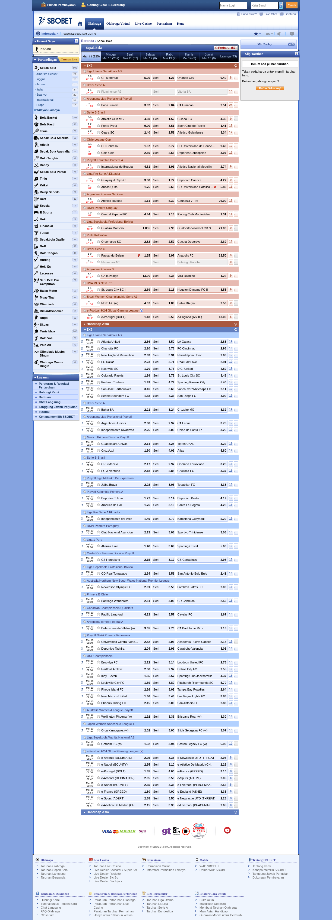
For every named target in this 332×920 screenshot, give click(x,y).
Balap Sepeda (55, 192)
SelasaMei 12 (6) (150, 56)
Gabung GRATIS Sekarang (106, 5)
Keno (180, 23)
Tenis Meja (55, 331)
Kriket (55, 185)
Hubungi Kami (49, 392)
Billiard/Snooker (55, 311)
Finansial (55, 226)
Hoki (55, 219)
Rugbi (55, 318)
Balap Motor (55, 291)
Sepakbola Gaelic (55, 239)
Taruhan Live (69, 59)
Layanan (43, 377)
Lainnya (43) (228, 56)
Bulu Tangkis (55, 158)
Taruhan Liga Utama (160, 900)
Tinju (55, 179)
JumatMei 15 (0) (209, 56)
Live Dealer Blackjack (108, 881)
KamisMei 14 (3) (189, 56)
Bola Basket (55, 118)
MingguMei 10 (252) (110, 56)
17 (230, 132)
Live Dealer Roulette (107, 873)
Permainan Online (158, 866)
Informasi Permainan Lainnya (166, 870)
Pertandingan (47, 59)
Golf (55, 246)
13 (230, 484)
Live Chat (271, 14)
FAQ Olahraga (50, 911)
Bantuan (290, 14)
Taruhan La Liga (157, 903)
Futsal (55, 233)
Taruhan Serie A (157, 907)
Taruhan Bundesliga (160, 911)
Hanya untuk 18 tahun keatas (113, 915)
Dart (55, 199)
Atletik (55, 145)
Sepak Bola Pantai (55, 172)
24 (230, 104)
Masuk (292, 5)
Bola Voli (55, 338)
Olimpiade (55, 304)
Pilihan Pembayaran (61, 5)
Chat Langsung (50, 402)
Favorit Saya (46, 41)
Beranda (80, 24)
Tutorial (44, 411)
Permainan (164, 23)
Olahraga (94, 23)
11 (230, 186)
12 (230, 125)
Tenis (55, 131)
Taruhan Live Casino (107, 866)
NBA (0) (45, 48)
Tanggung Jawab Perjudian (58, 407)
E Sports (55, 212)
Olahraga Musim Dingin (55, 363)
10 (230, 91)
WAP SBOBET (209, 866)
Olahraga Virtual (118, 23)
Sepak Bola (55, 68)
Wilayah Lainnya (48, 110)
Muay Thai (55, 297)
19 (230, 341)
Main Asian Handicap (213, 911)
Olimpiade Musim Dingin (55, 353)
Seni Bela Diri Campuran (55, 281)
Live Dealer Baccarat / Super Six (115, 870)
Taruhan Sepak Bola (54, 870)
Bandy (55, 165)
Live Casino (143, 23)
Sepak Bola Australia (55, 151)
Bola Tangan (55, 253)
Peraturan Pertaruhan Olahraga (114, 900)
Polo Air (55, 345)
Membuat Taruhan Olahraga (218, 907)
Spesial (55, 206)
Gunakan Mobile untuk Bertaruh (221, 915)
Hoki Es (55, 267)
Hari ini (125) (91, 56)
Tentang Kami (261, 866)
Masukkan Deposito (213, 903)
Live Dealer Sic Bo (106, 877)
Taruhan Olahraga (53, 866)
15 (230, 241)
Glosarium (47, 915)
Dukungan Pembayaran (268, 877)
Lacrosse (55, 273)
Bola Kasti (55, 124)
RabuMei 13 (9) (169, 56)
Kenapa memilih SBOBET (57, 416)
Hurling (55, 260)
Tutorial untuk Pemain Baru (59, 903)
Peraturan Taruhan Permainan (114, 911)
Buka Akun (207, 900)
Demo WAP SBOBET (214, 870)
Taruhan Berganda (53, 877)
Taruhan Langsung (53, 873)
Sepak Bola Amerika (55, 138)
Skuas (55, 325)
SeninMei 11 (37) (130, 56)
